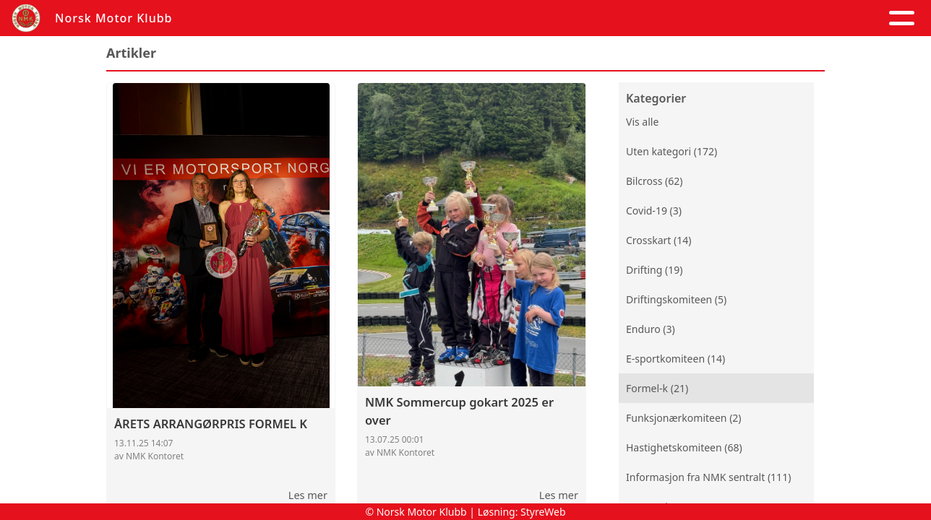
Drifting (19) (654, 270)
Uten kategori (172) (671, 151)
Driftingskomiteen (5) (676, 299)
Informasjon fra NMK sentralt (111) (708, 477)
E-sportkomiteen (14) (675, 358)
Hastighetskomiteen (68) (684, 447)
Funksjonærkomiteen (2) (684, 418)
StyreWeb (543, 512)
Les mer (307, 495)
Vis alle (642, 122)
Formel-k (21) (657, 388)
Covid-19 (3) (654, 210)
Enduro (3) (650, 329)
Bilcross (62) (654, 181)
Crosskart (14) (658, 240)
